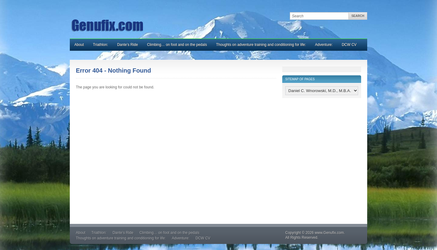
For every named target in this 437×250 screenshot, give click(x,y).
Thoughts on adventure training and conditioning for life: (261, 45)
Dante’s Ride (127, 45)
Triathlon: (100, 45)
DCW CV (349, 45)
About (79, 45)
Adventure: (324, 45)
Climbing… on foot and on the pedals (177, 45)
